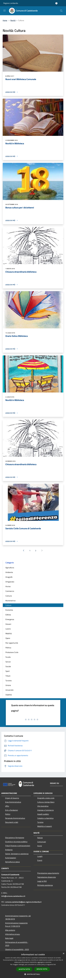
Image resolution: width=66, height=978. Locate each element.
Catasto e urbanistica (45, 818)
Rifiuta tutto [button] (42, 969)
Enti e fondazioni (11, 810)
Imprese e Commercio (45, 810)
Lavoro (8, 628)
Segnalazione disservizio (46, 877)
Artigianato (9, 581)
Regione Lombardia (10, 3)
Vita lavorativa (42, 806)
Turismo (8, 680)
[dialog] (33, 964)
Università (9, 690)
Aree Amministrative (13, 802)
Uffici (7, 806)
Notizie (40, 837)
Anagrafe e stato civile (45, 798)
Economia (9, 610)
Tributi (7, 675)
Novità (12, 20)
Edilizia (8, 614)
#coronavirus (10, 600)
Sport (7, 671)
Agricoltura (9, 567)
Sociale (8, 666)
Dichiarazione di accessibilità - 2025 (16, 944)
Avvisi (39, 845)
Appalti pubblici (43, 814)
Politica (8, 647)
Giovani (8, 624)
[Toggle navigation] (4, 10)
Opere (7, 638)
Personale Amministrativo (15, 818)
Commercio (9, 591)
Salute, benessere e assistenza (16, 853)
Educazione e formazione (14, 837)
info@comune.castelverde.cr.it (13, 896)
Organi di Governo (12, 798)
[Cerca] (61, 10)
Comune (8, 595)
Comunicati (41, 841)
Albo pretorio (10, 930)
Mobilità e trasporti (44, 826)
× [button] (63, 953)
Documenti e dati (11, 822)
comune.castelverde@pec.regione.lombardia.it (23, 902)
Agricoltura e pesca (12, 861)
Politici (7, 814)
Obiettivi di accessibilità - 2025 (17, 949)
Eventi (39, 860)
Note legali (9, 938)
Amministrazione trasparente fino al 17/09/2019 (16, 924)
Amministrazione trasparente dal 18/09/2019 (18, 917)
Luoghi (39, 856)
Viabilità (8, 694)
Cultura (8, 605)
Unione (8, 685)
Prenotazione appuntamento (48, 873)
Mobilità (8, 633)
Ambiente (9, 572)
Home (5, 20)
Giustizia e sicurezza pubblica (16, 841)
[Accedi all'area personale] (56, 3)
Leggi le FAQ (42, 881)
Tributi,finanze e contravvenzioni (17, 845)
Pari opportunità (11, 643)
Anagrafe (8, 577)
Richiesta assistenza (45, 885)
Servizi (8, 661)
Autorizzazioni (10, 857)
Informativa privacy (12, 934)
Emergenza (9, 619)
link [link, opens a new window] (54, 964)
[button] (33, 974)
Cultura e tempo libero (45, 802)
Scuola (8, 657)
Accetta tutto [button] (24, 969)
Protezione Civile (11, 652)
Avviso (8, 586)
